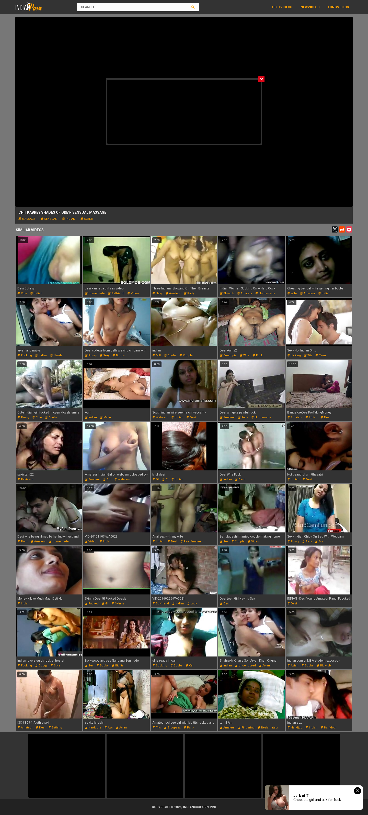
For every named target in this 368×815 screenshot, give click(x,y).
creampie (228, 355)
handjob (294, 727)
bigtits (117, 665)
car (189, 665)
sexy (104, 355)
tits (308, 355)
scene (86, 219)
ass (319, 541)
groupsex (172, 727)
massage (26, 219)
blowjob (227, 293)
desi (191, 417)
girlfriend (116, 293)
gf (155, 479)
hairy (157, 293)
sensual (49, 219)
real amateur (191, 541)
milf (156, 355)
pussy (91, 355)
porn (22, 541)
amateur (173, 293)
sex (224, 541)
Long (332, 7)
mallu (105, 417)
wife (292, 293)
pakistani (25, 479)
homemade (95, 293)
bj (165, 479)
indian (68, 219)
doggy (41, 665)
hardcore (93, 727)
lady (192, 603)
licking (294, 355)
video (133, 293)
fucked (92, 603)
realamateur (268, 727)
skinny (117, 603)
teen (320, 355)
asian (292, 665)
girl (107, 479)
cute (22, 293)
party (189, 293)
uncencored (245, 665)
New (304, 7)
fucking (24, 355)
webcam (160, 417)
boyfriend (160, 603)
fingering (246, 727)
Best (276, 7)
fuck (257, 355)
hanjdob (328, 727)
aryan (264, 665)
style (55, 665)
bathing (55, 727)
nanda (56, 355)
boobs (118, 355)
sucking (159, 665)
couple (186, 355)
